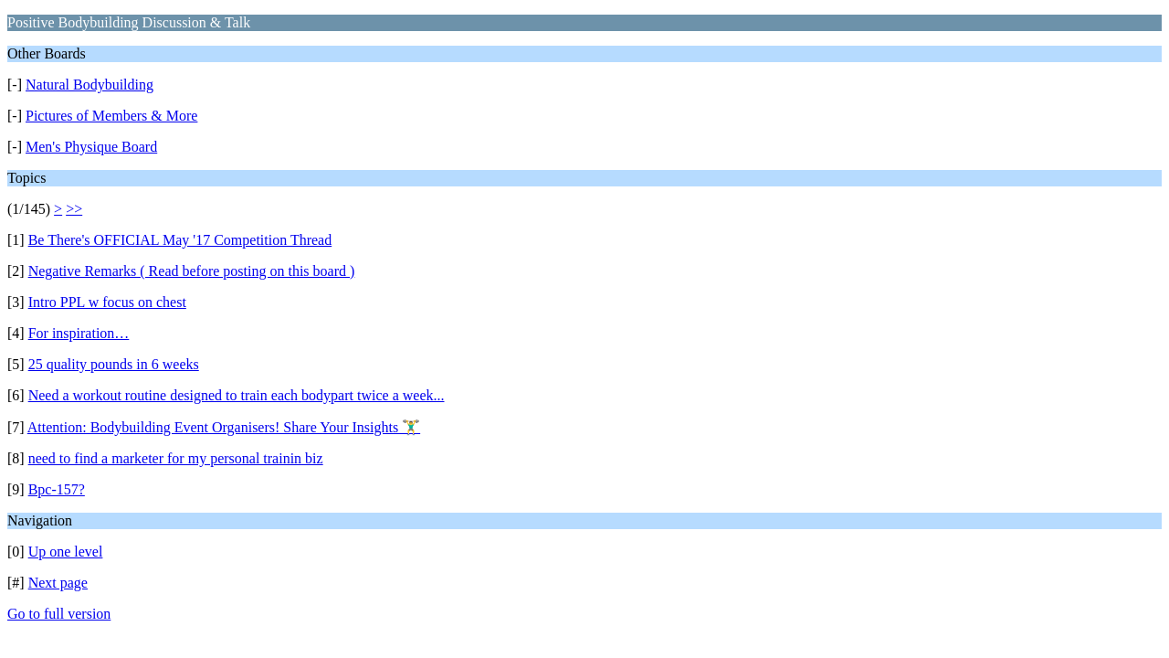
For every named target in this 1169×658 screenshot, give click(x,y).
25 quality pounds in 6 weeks (113, 364)
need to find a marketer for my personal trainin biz (175, 458)
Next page (58, 582)
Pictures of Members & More (111, 115)
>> (74, 209)
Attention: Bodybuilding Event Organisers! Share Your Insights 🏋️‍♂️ (223, 427)
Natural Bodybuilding (89, 84)
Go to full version (59, 613)
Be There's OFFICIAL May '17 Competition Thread (180, 240)
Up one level (65, 551)
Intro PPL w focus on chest (107, 302)
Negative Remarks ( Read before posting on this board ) (191, 271)
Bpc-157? (56, 489)
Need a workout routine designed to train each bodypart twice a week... (236, 395)
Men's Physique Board (91, 146)
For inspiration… (79, 333)
